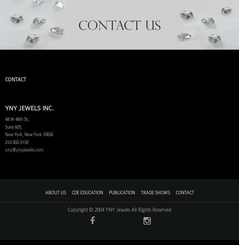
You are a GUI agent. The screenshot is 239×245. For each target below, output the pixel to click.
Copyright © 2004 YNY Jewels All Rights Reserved (119, 210)
